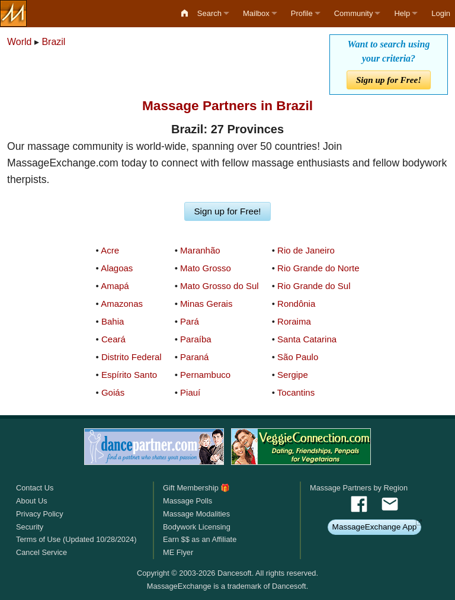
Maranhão (200, 250)
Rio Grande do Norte (318, 268)
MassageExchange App (374, 526)
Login (440, 13)
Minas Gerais (206, 304)
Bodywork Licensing (196, 526)
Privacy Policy (39, 513)
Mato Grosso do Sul (219, 286)
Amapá (115, 286)
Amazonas (122, 304)
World (19, 42)
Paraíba (196, 339)
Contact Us (34, 487)
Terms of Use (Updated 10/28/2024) (76, 539)
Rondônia (296, 304)
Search (209, 13)
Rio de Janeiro (306, 250)
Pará (189, 321)
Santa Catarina (307, 339)
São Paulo (297, 357)
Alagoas (117, 268)
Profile (302, 13)
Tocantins (296, 392)
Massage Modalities (196, 513)
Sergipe (292, 375)
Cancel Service (41, 552)
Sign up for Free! (388, 80)
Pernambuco (205, 375)
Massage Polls (187, 500)
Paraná (194, 357)
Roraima (294, 321)
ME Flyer (178, 552)
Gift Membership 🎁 (196, 487)
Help (402, 13)
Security (29, 526)
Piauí (190, 392)
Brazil (53, 42)
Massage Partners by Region (359, 487)
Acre (110, 250)
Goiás (112, 392)
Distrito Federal (131, 357)
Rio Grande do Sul (313, 286)
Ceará (113, 339)
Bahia (112, 321)
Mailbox (256, 13)
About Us (31, 500)
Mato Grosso (205, 268)
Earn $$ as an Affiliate (199, 539)
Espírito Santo (129, 375)
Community (353, 13)
